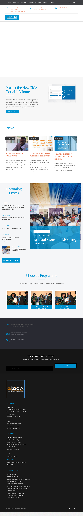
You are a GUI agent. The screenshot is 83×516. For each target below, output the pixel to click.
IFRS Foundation (11, 494)
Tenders (23, 2)
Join (39, 2)
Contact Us (32, 2)
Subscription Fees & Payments (16, 466)
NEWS (52, 2)
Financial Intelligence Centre (15, 487)
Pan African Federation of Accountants (18, 490)
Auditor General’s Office (13, 502)
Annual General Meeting (19, 250)
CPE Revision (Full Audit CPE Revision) (13, 219)
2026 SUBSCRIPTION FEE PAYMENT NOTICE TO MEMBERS (64, 156)
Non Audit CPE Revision (11, 229)
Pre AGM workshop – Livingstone (10, 238)
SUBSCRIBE (65, 368)
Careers (45, 2)
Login (9, 2)
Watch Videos (12, 111)
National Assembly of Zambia (15, 497)
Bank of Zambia (11, 478)
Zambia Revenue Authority (14, 485)
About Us (16, 2)
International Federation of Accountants (18, 483)
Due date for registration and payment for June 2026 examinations (13, 207)
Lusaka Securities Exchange (15, 499)
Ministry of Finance (12, 480)
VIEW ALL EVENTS (10, 261)
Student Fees (11, 468)
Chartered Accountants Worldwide (17, 492)
